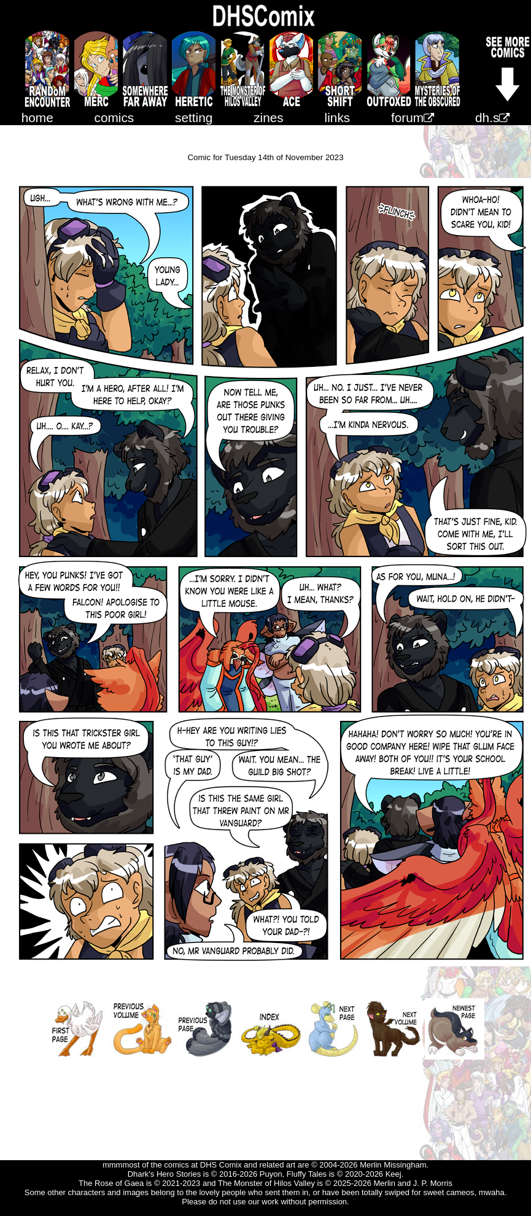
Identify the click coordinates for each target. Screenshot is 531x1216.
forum (412, 117)
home (37, 117)
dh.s (492, 117)
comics (114, 117)
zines (269, 117)
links (338, 117)
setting (193, 117)
